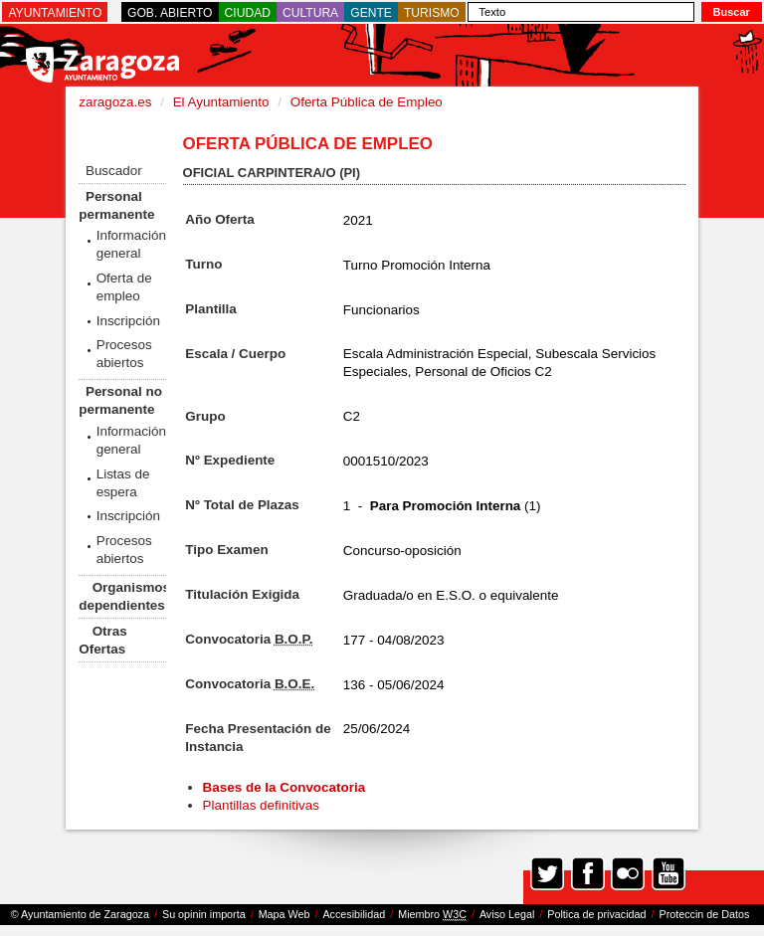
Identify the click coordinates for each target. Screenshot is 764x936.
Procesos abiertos (124, 353)
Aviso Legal (506, 914)
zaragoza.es (115, 101)
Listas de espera (123, 483)
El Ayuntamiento (221, 101)
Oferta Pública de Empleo (366, 101)
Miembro (432, 914)
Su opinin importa (204, 914)
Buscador (114, 170)
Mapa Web (284, 914)
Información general (131, 244)
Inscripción (128, 320)
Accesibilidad (353, 914)
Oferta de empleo (124, 287)
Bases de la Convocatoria (286, 787)
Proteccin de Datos (704, 914)
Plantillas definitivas (261, 805)
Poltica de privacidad (596, 914)
